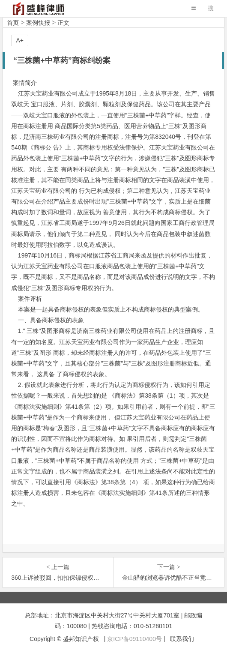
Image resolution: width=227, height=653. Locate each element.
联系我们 (182, 638)
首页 (13, 22)
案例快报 (38, 22)
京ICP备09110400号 (134, 638)
